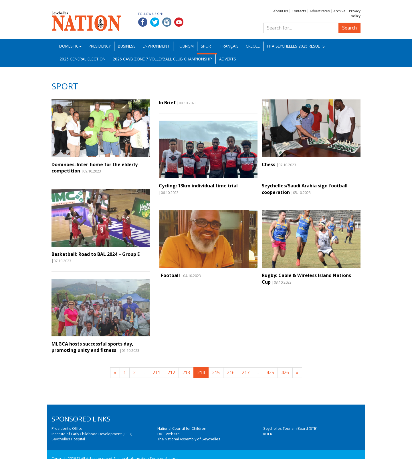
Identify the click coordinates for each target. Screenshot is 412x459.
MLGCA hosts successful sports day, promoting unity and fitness (92, 347)
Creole (253, 46)
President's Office (67, 428)
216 (231, 372)
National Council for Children (181, 428)
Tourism (185, 46)
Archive (339, 11)
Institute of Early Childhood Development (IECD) (92, 433)
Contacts (299, 11)
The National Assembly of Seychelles (188, 439)
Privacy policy (354, 13)
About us (280, 11)
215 (216, 372)
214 (201, 372)
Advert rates (320, 11)
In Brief (167, 102)
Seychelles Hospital (68, 439)
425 (270, 372)
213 (186, 372)
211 (156, 372)
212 (171, 372)
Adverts (227, 59)
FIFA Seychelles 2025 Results (296, 46)
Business (127, 46)
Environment (156, 46)
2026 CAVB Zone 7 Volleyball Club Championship (162, 59)
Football (169, 275)
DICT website (168, 433)
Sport (207, 46)
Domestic (70, 46)
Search (349, 28)
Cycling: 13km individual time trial (198, 186)
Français (230, 46)
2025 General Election (83, 59)
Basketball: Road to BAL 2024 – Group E (96, 254)
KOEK (267, 433)
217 (245, 372)
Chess (268, 164)
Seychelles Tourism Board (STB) (290, 428)
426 (285, 372)
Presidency (100, 46)
